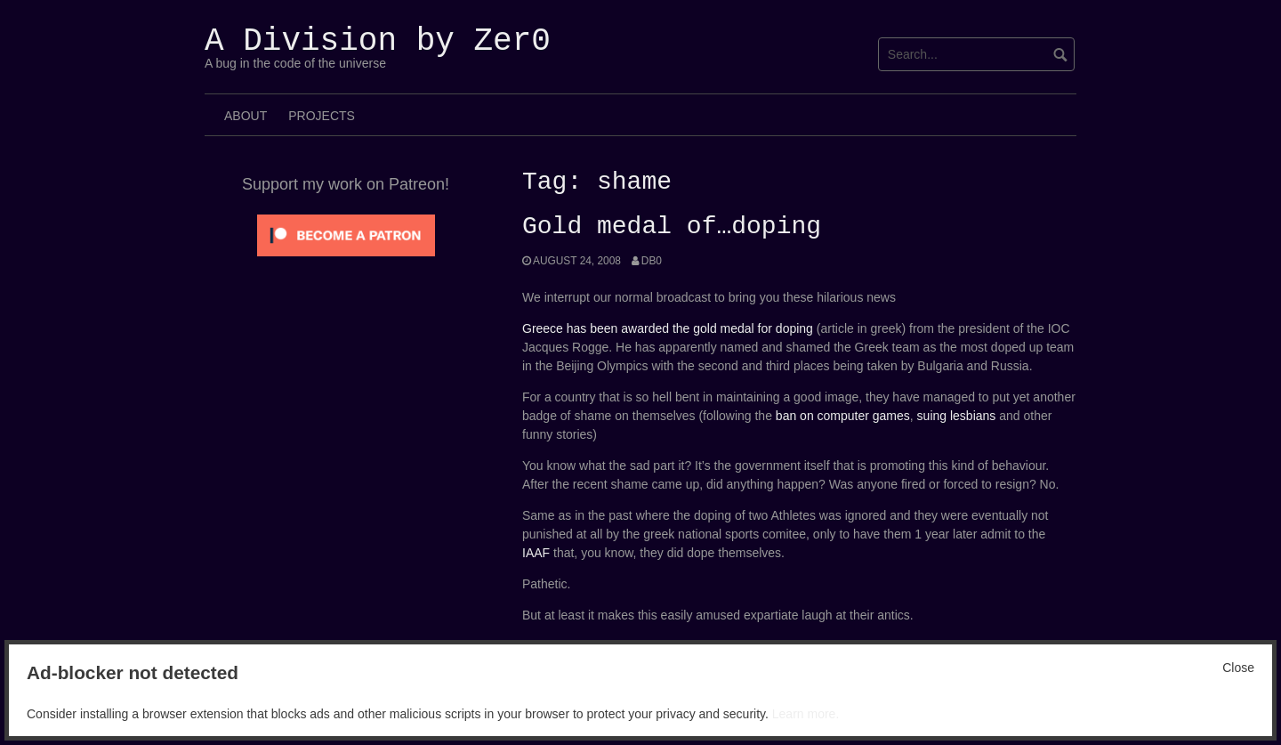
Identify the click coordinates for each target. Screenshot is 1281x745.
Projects (321, 116)
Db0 (651, 261)
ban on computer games (843, 416)
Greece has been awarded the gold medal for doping (667, 328)
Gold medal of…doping (671, 227)
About (245, 116)
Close (1238, 667)
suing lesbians (956, 416)
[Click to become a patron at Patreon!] (346, 234)
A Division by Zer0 (378, 41)
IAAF (536, 553)
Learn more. (805, 714)
